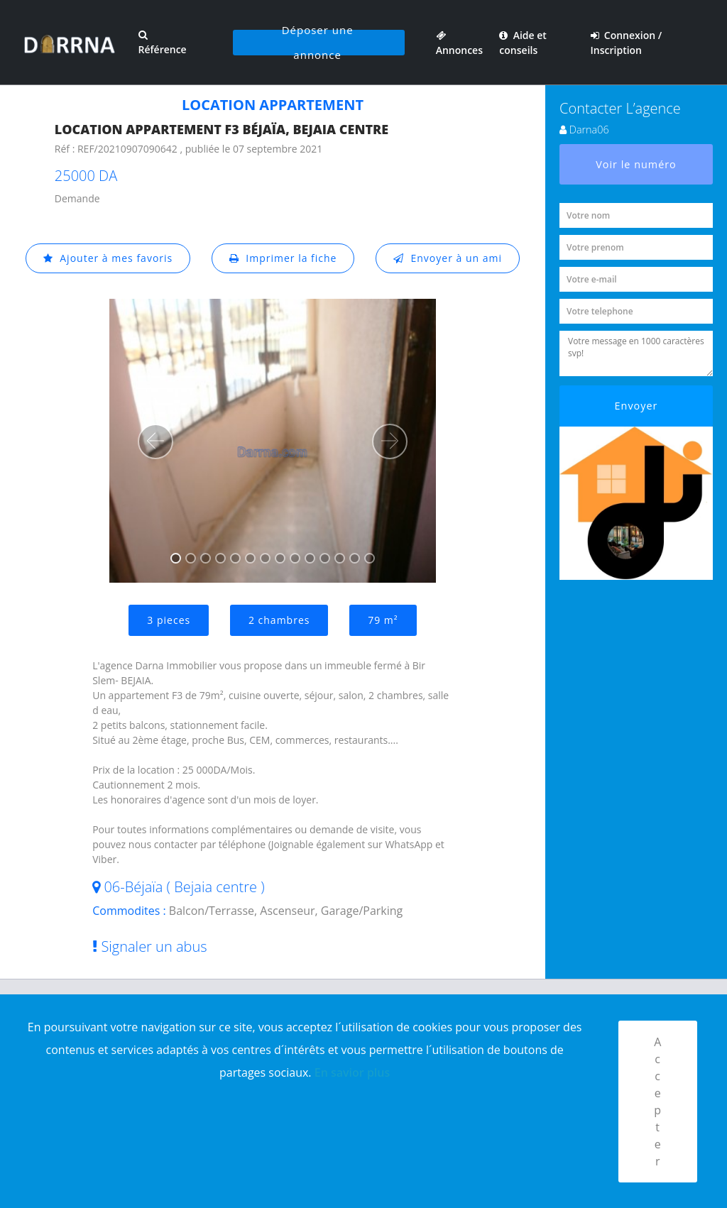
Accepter (658, 1101)
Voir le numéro (636, 164)
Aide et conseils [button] (522, 42)
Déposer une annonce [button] (318, 42)
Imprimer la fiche (283, 258)
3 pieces (168, 620)
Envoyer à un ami (447, 258)
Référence (162, 43)
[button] (155, 441)
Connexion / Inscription (626, 42)
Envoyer (636, 405)
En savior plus (352, 1072)
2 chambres (279, 620)
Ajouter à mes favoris (108, 258)
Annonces (459, 42)
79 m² (383, 620)
